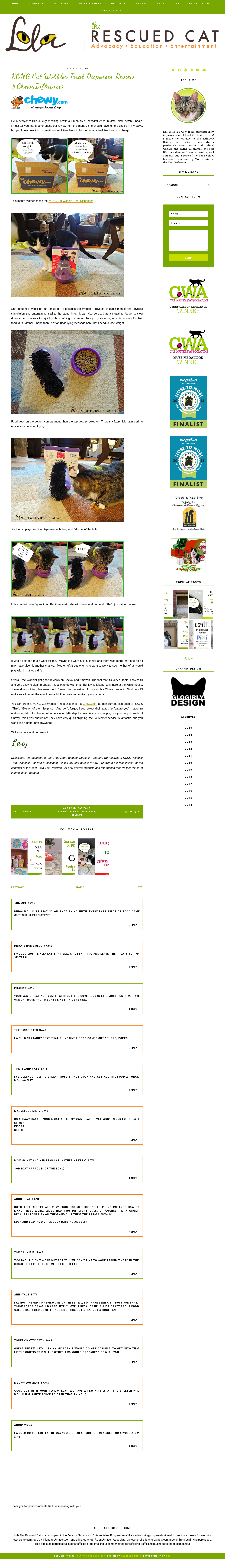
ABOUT (161, 3)
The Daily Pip (24, 1252)
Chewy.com (90, 703)
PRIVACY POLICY (200, 3)
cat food (69, 808)
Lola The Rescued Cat (90, 1556)
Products (118, 3)
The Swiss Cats (26, 1030)
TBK (168, 1556)
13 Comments (22, 811)
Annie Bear (22, 1199)
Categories (110, 10)
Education (61, 3)
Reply (133, 925)
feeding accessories (73, 811)
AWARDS (141, 3)
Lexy (92, 811)
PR (177, 3)
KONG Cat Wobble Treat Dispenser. (71, 200)
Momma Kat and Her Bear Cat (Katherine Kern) (50, 1160)
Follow (188, 658)
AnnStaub (22, 1294)
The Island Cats (27, 1068)
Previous (18, 887)
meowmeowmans (27, 1382)
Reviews (77, 815)
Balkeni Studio (131, 1556)
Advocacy (36, 3)
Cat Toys (84, 808)
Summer (20, 903)
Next (139, 887)
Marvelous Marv (27, 1111)
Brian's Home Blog (28, 945)
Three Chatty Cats (29, 1340)
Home (80, 887)
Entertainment (90, 3)
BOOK (15, 3)
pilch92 (20, 988)
